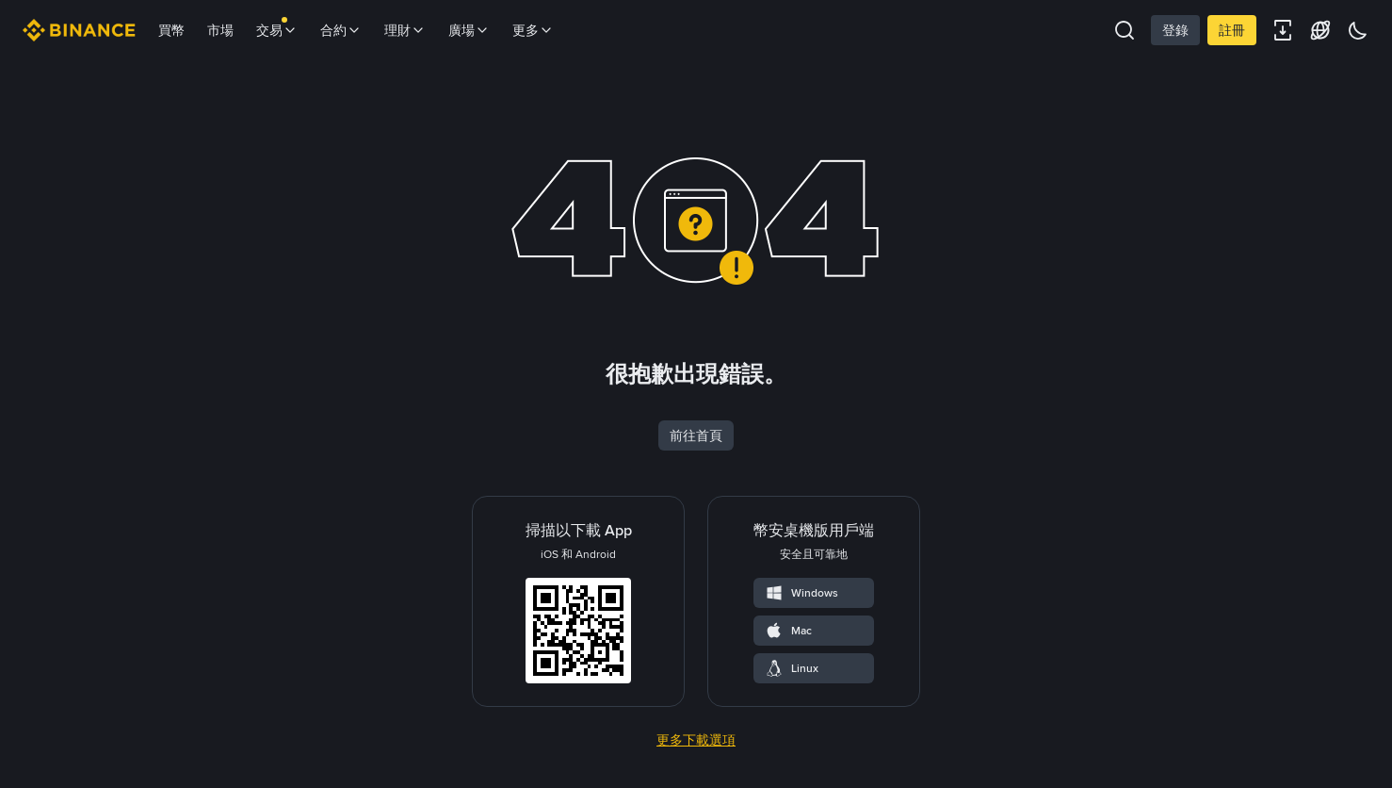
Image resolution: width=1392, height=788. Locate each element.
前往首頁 (696, 435)
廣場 (469, 30)
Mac (788, 630)
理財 (405, 30)
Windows (801, 592)
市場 (220, 30)
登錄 (1175, 30)
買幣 (171, 30)
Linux (791, 668)
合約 (341, 30)
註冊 (1232, 30)
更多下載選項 (696, 739)
